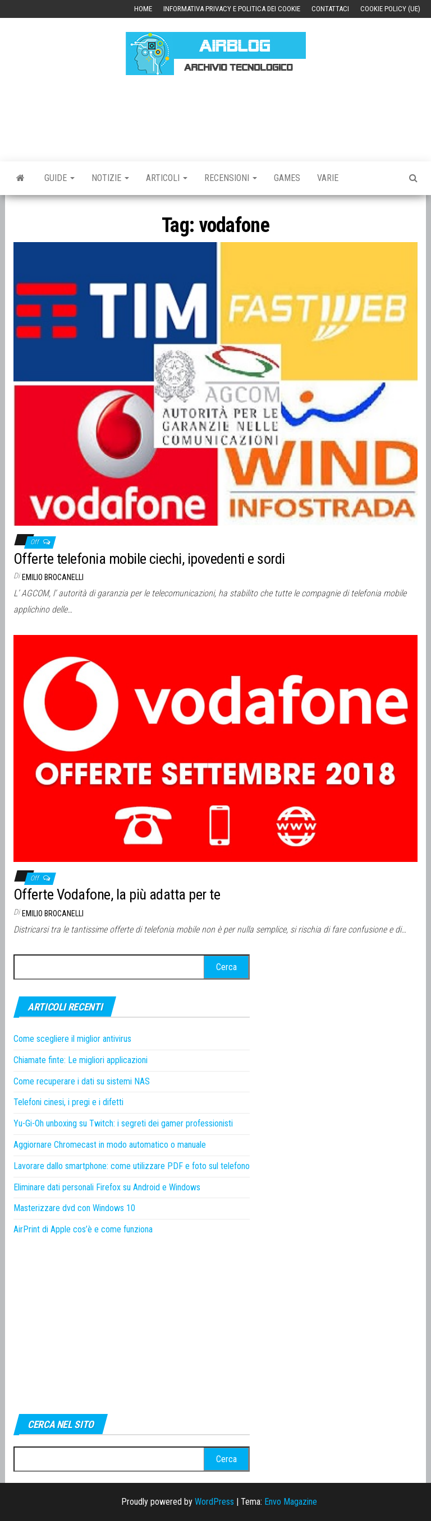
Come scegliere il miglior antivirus (72, 1038)
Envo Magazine (290, 1501)
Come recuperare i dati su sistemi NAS (81, 1081)
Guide (59, 178)
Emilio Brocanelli (53, 577)
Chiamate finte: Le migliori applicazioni (80, 1060)
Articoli (166, 178)
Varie (327, 178)
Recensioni (230, 178)
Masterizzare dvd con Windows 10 (74, 1208)
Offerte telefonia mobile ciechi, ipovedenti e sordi (149, 558)
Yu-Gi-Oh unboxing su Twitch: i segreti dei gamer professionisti (123, 1123)
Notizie (110, 178)
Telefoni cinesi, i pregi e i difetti (68, 1102)
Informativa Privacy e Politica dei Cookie (231, 8)
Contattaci (330, 8)
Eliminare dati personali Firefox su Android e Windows (106, 1187)
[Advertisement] (217, 116)
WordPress (214, 1501)
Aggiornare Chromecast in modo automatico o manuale (109, 1144)
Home (143, 8)
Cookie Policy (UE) (390, 8)
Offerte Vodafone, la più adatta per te (116, 894)
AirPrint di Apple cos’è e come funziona (83, 1229)
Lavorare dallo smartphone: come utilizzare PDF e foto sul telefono (131, 1166)
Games (287, 178)
